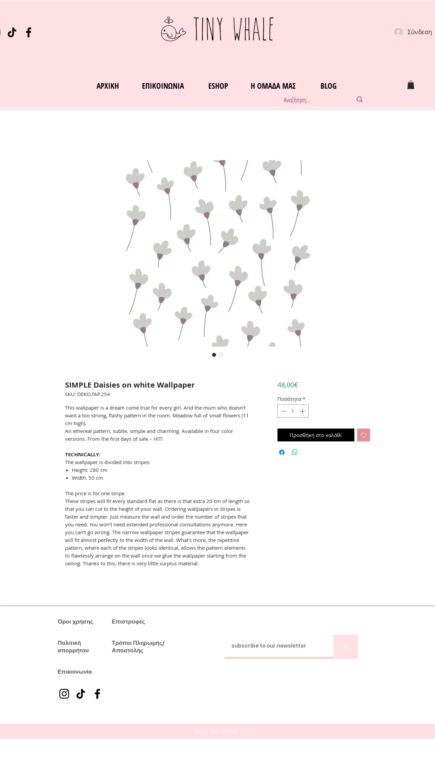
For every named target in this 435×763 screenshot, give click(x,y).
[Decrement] (283, 411)
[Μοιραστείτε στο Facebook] (282, 452)
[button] (410, 85)
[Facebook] (28, 32)
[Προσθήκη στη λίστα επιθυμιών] (363, 435)
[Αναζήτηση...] (311, 100)
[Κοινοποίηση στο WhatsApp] (295, 452)
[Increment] (303, 411)
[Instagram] (64, 693)
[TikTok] (12, 32)
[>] (346, 647)
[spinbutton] (292, 411)
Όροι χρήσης (75, 621)
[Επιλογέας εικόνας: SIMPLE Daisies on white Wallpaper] (214, 354)
